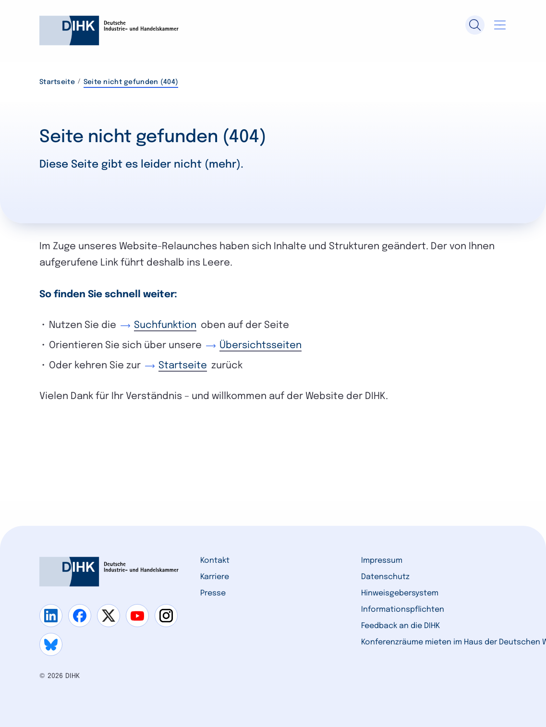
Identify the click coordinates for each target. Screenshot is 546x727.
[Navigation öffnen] (500, 25)
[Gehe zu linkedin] (50, 615)
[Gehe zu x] (108, 615)
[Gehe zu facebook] (79, 615)
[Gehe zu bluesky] (50, 644)
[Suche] (475, 25)
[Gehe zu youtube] (137, 615)
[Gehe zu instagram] (166, 615)
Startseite (57, 82)
